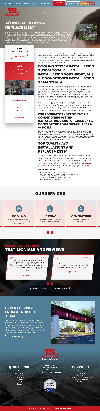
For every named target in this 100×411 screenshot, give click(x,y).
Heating (49, 12)
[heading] (12, 84)
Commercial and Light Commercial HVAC (80, 377)
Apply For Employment (19, 120)
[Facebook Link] (5, 3)
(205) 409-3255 (73, 3)
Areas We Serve (19, 117)
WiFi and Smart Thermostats (80, 382)
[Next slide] (52, 232)
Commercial (68, 12)
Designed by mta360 (63, 408)
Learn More (21, 74)
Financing (78, 12)
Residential (58, 12)
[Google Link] (10, 3)
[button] (19, 213)
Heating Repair (80, 373)
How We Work (19, 377)
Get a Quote (59, 3)
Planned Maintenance (19, 100)
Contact (85, 12)
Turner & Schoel (39, 32)
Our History (19, 114)
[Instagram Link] (8, 3)
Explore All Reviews (39, 289)
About (35, 12)
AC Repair (80, 371)
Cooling (42, 12)
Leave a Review (88, 3)
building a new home (67, 54)
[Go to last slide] (48, 232)
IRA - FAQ (19, 110)
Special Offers (19, 373)
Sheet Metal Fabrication (80, 380)
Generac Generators (80, 375)
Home (30, 12)
